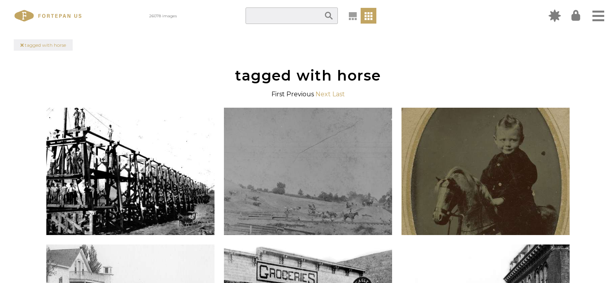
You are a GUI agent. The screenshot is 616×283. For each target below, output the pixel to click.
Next (323, 94)
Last (338, 94)
